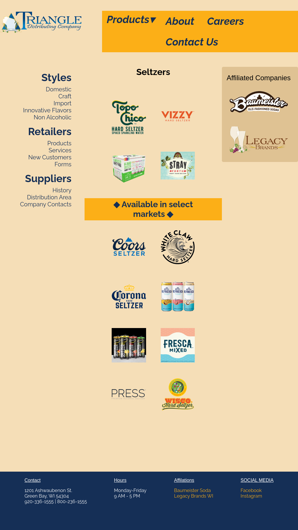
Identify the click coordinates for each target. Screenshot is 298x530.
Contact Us (192, 42)
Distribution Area (49, 197)
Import (62, 103)
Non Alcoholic (52, 117)
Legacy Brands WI (193, 496)
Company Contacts (45, 204)
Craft (64, 96)
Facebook (251, 490)
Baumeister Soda (192, 490)
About (180, 21)
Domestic (58, 89)
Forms (63, 164)
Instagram (251, 496)
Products (131, 19)
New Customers (49, 157)
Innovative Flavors (47, 110)
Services (60, 150)
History (61, 190)
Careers (225, 21)
